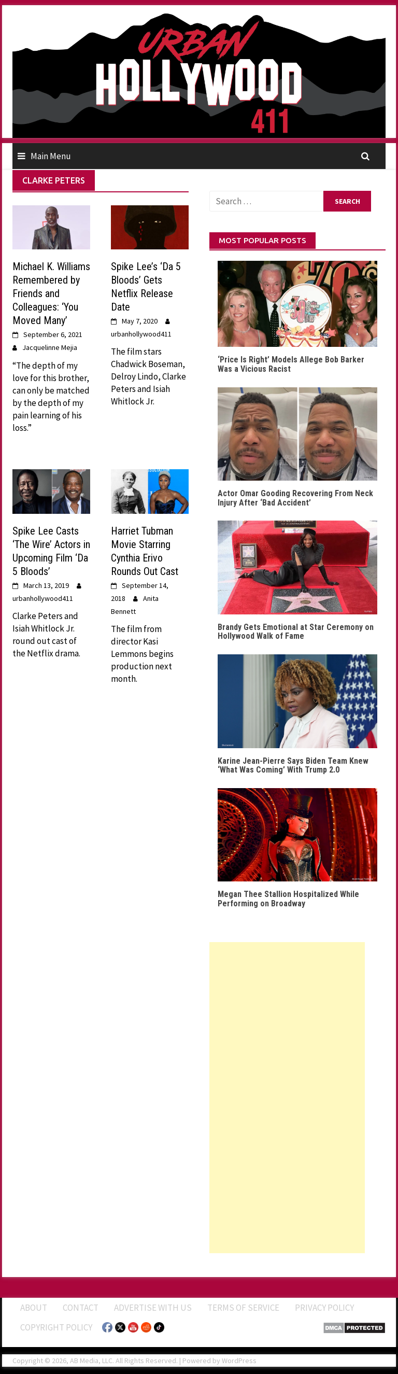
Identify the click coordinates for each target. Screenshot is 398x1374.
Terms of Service (243, 1307)
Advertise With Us (153, 1307)
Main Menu (51, 156)
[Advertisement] (287, 1097)
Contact (80, 1307)
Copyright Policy (56, 1327)
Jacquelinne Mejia (49, 347)
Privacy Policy (324, 1307)
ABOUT (33, 1307)
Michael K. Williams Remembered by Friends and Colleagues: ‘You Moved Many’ (51, 293)
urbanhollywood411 (141, 334)
